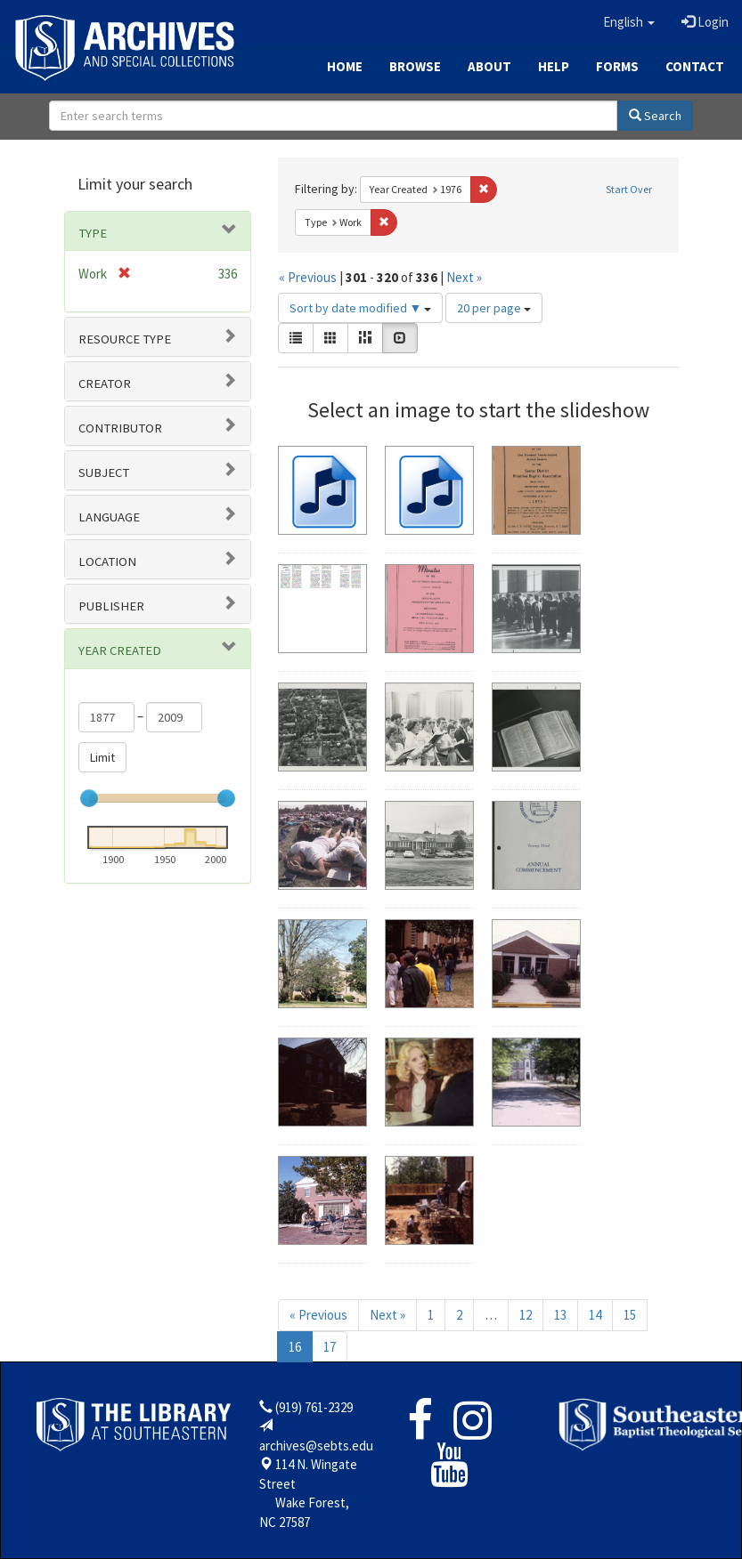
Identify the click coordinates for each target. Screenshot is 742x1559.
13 (560, 1314)
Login (705, 21)
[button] (629, 22)
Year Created (119, 650)
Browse (415, 66)
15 (630, 1314)
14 (595, 1314)
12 (525, 1314)
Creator (104, 384)
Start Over (629, 189)
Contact (694, 66)
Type (92, 233)
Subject (103, 472)
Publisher (111, 606)
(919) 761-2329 (314, 1407)
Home (345, 66)
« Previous (308, 277)
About (489, 66)
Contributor (120, 428)
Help (553, 66)
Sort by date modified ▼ (360, 308)
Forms (617, 66)
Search (655, 116)
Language (109, 517)
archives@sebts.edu (316, 1445)
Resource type (124, 339)
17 (329, 1346)
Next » (464, 277)
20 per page (494, 308)
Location (107, 561)
